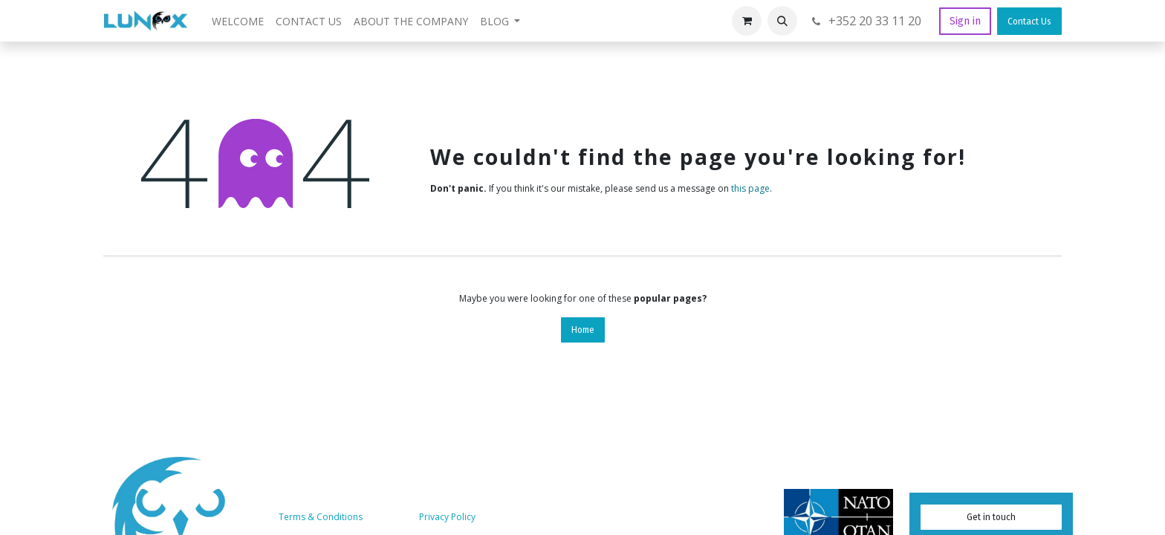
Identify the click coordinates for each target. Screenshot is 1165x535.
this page (750, 188)
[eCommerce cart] (747, 21)
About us (392, 516)
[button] (782, 21)
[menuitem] (238, 21)
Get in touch (991, 517)
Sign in (965, 21)
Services (498, 516)
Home (582, 330)
